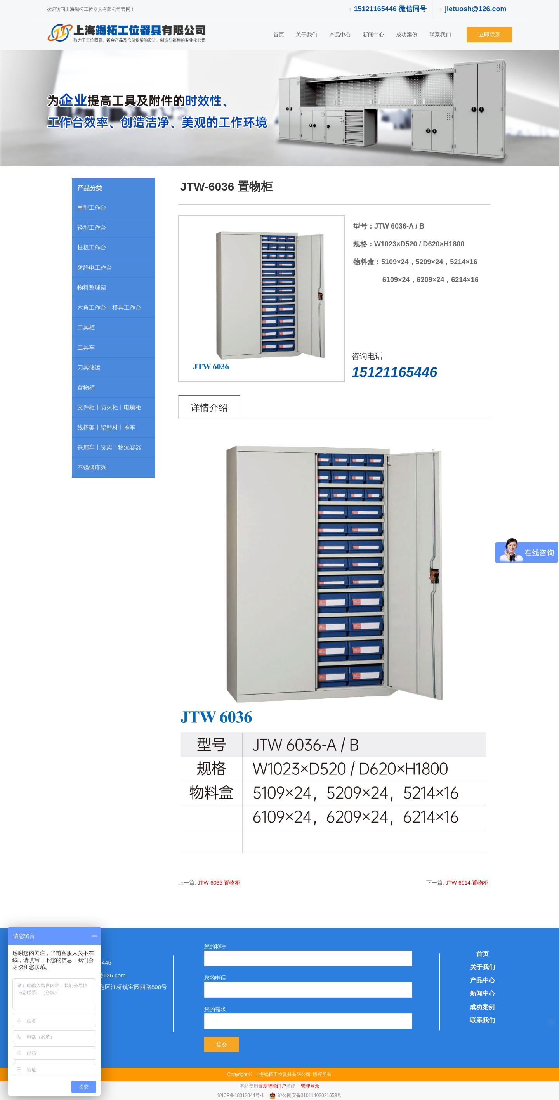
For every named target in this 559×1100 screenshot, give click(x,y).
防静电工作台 (94, 267)
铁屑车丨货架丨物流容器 (109, 447)
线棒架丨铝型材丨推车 (106, 427)
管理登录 (310, 1086)
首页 (278, 34)
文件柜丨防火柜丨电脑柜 (109, 407)
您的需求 (215, 1009)
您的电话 (215, 978)
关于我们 (307, 34)
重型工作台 (91, 207)
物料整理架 (91, 287)
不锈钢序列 (91, 467)
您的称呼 (215, 946)
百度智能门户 (272, 1086)
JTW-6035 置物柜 (219, 883)
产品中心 (340, 34)
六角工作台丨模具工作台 (109, 307)
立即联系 (489, 34)
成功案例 (407, 34)
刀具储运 (89, 367)
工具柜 (86, 327)
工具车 (86, 347)
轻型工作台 (91, 227)
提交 (221, 1044)
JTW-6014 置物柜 (467, 883)
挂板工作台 (91, 247)
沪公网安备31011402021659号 (310, 1095)
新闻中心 (373, 34)
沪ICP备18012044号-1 (241, 1095)
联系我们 (440, 34)
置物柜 (86, 387)
